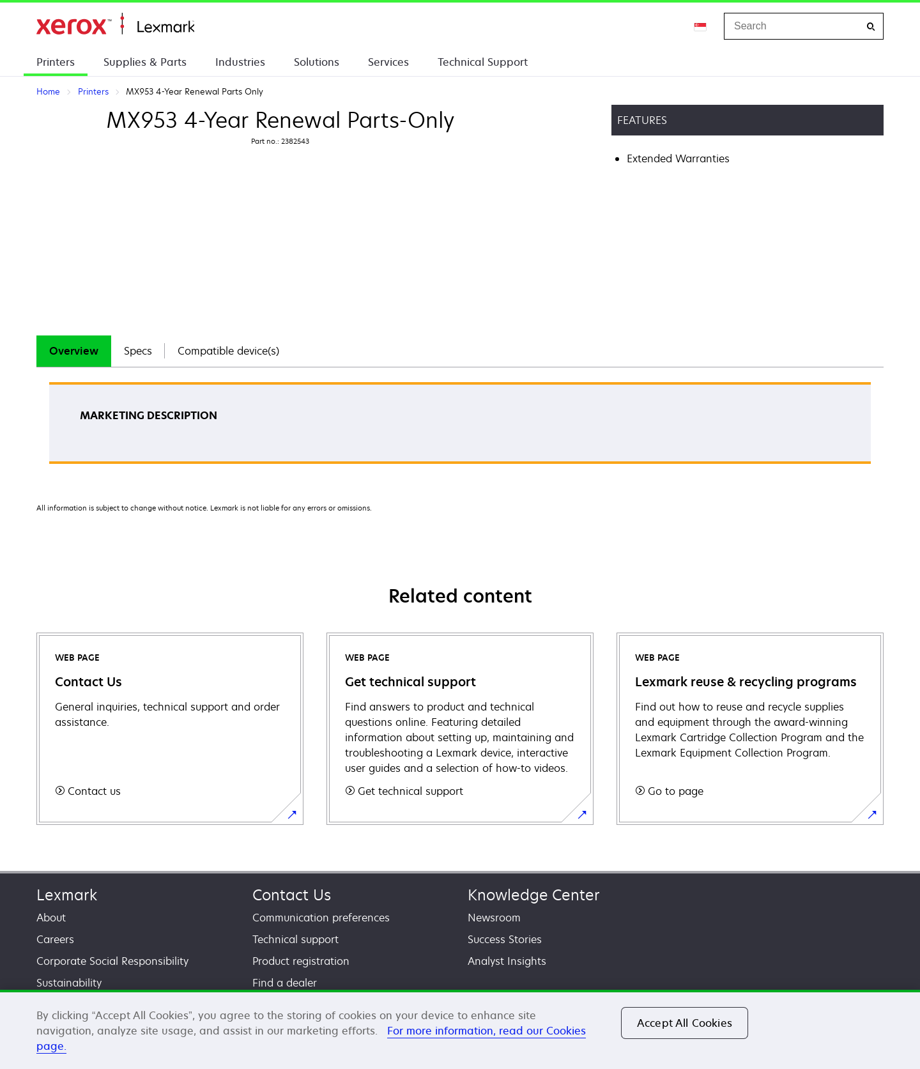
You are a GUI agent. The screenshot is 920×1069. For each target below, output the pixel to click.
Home (115, 24)
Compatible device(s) (228, 351)
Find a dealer (284, 983)
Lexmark (66, 895)
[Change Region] (701, 26)
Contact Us (291, 895)
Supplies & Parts (145, 62)
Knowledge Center (534, 895)
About (51, 918)
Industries (240, 62)
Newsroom (494, 918)
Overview (73, 351)
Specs (138, 351)
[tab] (73, 351)
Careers (55, 939)
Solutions (316, 62)
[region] (460, 1029)
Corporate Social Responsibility (112, 961)
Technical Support (483, 62)
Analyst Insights (507, 961)
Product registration (300, 961)
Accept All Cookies (684, 1023)
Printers (55, 62)
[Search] (871, 26)
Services (388, 62)
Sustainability (69, 983)
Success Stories (505, 939)
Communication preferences (321, 918)
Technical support (295, 939)
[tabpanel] (460, 427)
